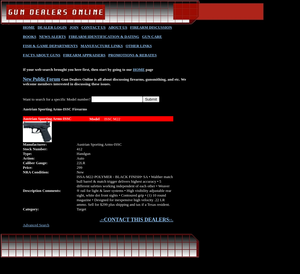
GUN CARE (152, 36)
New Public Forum (41, 79)
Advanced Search (36, 225)
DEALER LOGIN (52, 27)
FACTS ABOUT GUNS (41, 55)
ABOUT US (117, 27)
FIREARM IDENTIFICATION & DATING (104, 36)
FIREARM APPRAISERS (84, 55)
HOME (29, 27)
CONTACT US (93, 27)
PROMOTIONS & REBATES (132, 55)
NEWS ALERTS (52, 36)
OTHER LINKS (139, 46)
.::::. (136, 219)
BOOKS (29, 36)
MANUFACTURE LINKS (101, 46)
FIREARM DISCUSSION (151, 27)
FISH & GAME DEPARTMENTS (50, 46)
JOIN (73, 27)
